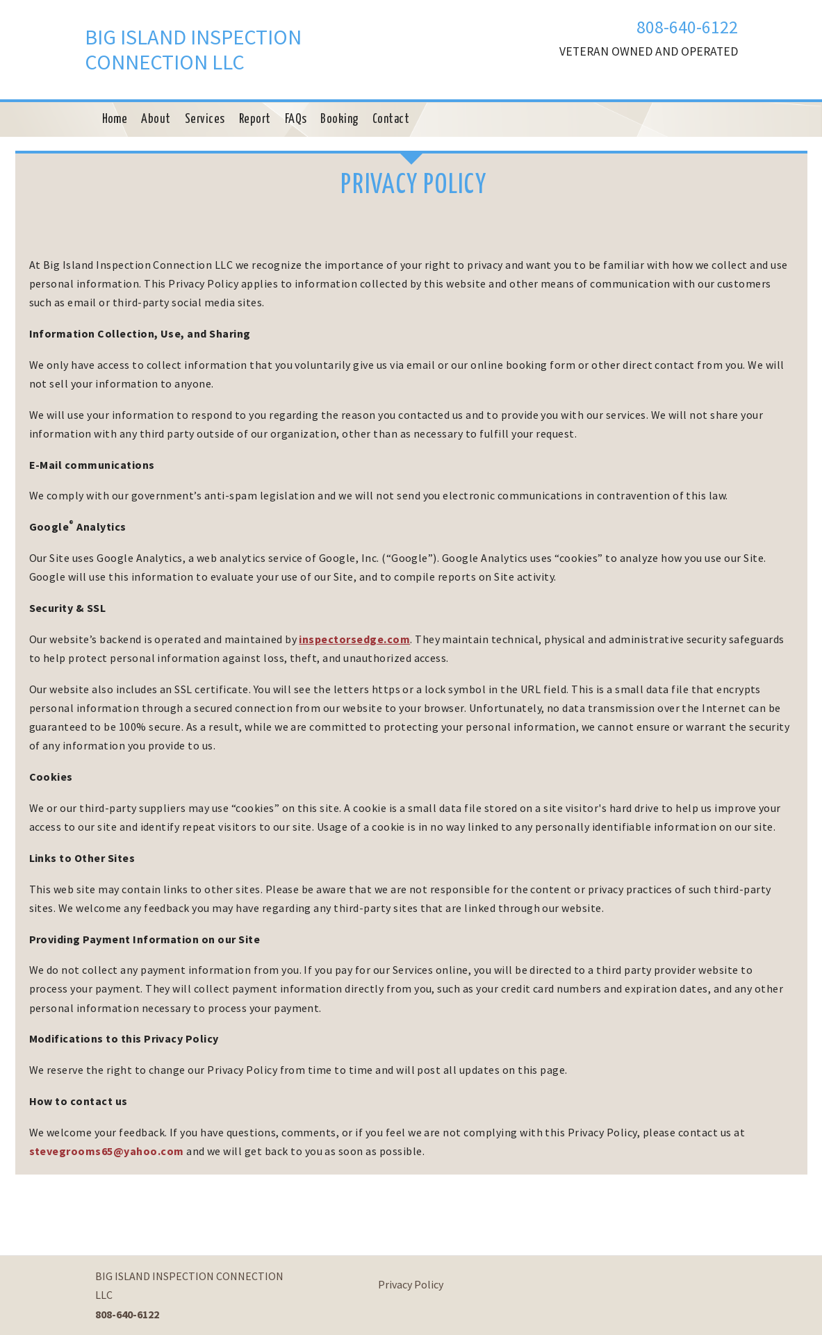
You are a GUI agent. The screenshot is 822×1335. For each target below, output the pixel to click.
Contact (390, 119)
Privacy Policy (410, 1284)
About (155, 119)
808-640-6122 (687, 27)
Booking (339, 119)
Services (205, 119)
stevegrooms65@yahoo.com (106, 1151)
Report (255, 119)
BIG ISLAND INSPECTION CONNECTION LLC (193, 49)
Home (115, 119)
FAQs (296, 119)
